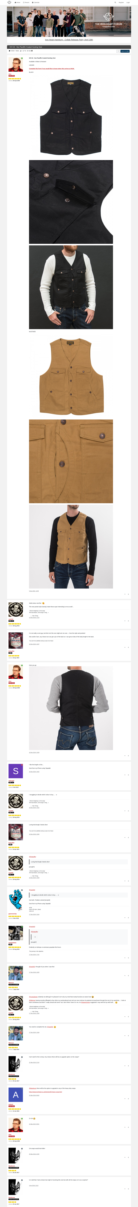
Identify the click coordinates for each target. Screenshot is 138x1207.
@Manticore (32, 1088)
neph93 (11, 619)
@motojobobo (33, 997)
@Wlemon (32, 1000)
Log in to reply (125, 51)
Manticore (12, 1074)
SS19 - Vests (15, 51)
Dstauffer (11, 651)
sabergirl (11, 780)
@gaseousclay (85, 1002)
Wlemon (11, 983)
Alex (10, 74)
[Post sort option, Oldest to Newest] (118, 51)
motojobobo (12, 942)
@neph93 (32, 966)
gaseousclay (13, 914)
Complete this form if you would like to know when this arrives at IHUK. (51, 68)
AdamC (11, 1104)
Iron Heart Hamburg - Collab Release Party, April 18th (69, 40)
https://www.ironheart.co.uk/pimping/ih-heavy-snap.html (45, 1092)
